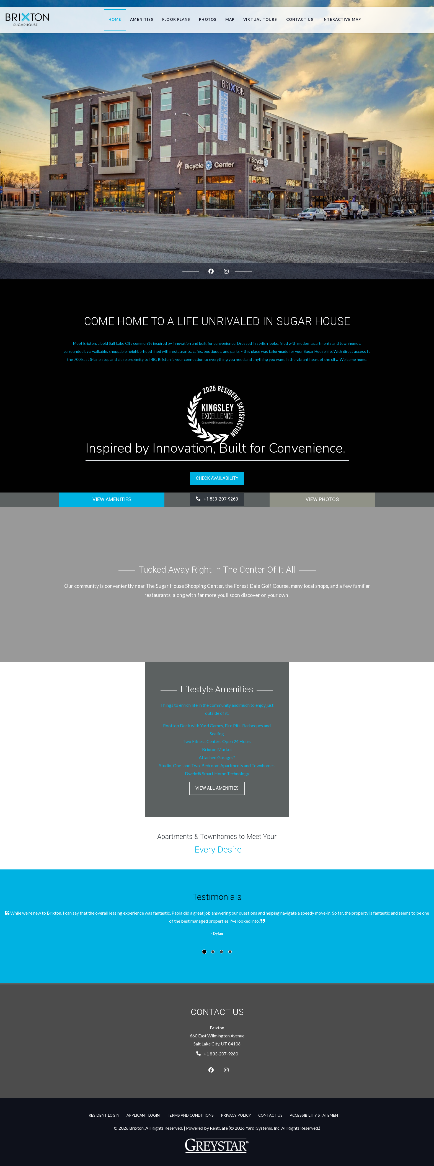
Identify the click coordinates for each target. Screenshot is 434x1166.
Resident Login (105, 1114)
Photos (207, 19)
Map (229, 19)
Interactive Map (341, 19)
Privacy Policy (237, 1114)
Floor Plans (176, 19)
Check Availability (217, 478)
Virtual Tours (260, 19)
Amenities (141, 19)
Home (114, 19)
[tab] (204, 952)
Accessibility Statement (316, 1114)
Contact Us (300, 19)
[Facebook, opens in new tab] (211, 271)
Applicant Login (144, 1114)
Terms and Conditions (191, 1114)
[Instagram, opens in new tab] (226, 271)
